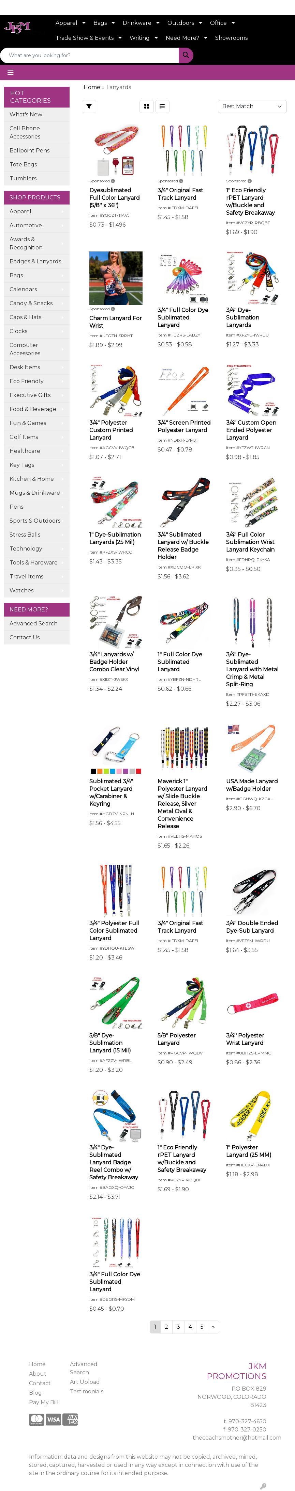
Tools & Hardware (34, 562)
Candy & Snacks (31, 303)
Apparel (66, 23)
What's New (26, 114)
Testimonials (86, 1391)
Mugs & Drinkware (35, 493)
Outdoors (180, 23)
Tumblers (23, 178)
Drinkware (137, 23)
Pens (16, 507)
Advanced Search (34, 623)
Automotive (26, 225)
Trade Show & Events (85, 38)
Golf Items (24, 437)
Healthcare (25, 451)
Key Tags (22, 465)
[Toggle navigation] (10, 72)
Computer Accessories (25, 349)
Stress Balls (25, 534)
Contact (40, 1383)
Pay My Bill (44, 1402)
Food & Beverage (33, 409)
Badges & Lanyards (35, 261)
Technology (26, 548)
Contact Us (25, 637)
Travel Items (26, 576)
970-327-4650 (247, 1421)
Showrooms (231, 38)
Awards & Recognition (26, 243)
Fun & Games (28, 423)
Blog (35, 1393)
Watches (21, 590)
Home (37, 1364)
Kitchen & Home (32, 479)
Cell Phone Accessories (25, 132)
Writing (140, 38)
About (37, 1374)
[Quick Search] (89, 55)
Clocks (18, 331)
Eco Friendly (27, 381)
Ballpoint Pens (29, 150)
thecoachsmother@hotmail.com (237, 1438)
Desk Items (25, 367)
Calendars (23, 289)
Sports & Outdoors (35, 521)
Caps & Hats (25, 317)
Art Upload (85, 1382)
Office (218, 23)
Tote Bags (23, 164)
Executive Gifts (30, 395)
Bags (100, 23)
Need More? (182, 38)
